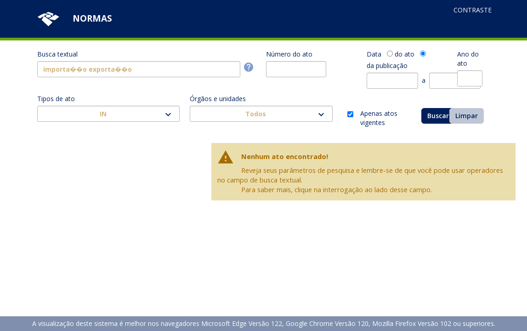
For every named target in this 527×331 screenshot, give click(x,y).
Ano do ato (468, 59)
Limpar (466, 115)
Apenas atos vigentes (378, 114)
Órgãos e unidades (218, 98)
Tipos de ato (56, 98)
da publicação (387, 65)
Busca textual (57, 54)
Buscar (438, 115)
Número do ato (289, 54)
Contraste (472, 10)
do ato (404, 54)
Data (374, 54)
